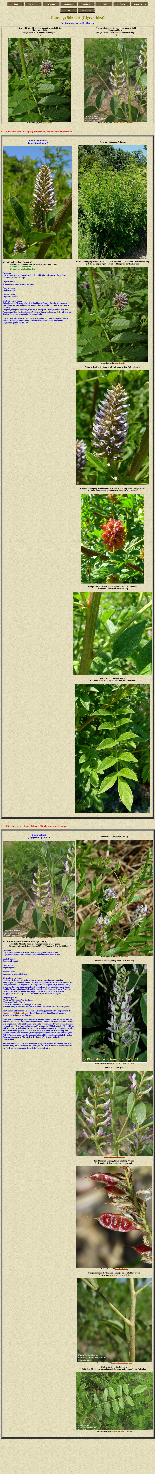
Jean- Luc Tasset (121, 1063)
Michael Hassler (46, 123)
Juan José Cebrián (121, 957)
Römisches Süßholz (38, 140)
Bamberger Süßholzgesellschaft (16, 1013)
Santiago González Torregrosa (123, 122)
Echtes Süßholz (39, 835)
